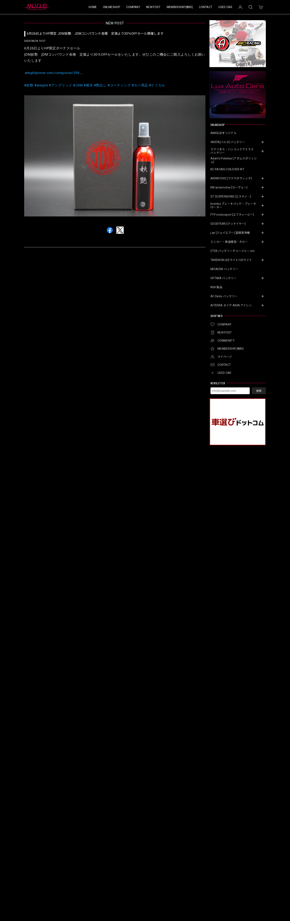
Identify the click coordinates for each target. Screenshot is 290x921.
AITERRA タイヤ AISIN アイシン (231, 305)
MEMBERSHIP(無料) (180, 7)
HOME (93, 7)
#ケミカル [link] (157, 85)
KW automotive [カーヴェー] (229, 187)
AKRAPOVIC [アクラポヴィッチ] (231, 178)
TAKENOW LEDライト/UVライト (231, 260)
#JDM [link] (78, 85)
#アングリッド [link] (60, 85)
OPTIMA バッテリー (223, 278)
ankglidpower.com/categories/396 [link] (54, 73)
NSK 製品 (216, 287)
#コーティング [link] (119, 85)
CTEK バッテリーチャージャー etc (232, 251)
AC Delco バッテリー (223, 296)
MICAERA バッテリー (224, 269)
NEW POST (153, 7)
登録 (258, 390)
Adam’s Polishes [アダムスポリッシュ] (233, 160)
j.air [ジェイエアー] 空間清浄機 (230, 232)
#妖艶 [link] (28, 85)
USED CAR (225, 7)
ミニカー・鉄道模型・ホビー (229, 241)
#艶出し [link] (100, 85)
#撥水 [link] (88, 85)
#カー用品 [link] (140, 85)
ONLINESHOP (111, 7)
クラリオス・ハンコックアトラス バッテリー (233, 151)
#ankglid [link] (41, 85)
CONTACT (205, 7)
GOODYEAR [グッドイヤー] (227, 223)
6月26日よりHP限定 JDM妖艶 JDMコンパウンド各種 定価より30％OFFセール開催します (95, 33)
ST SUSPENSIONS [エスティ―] (230, 196)
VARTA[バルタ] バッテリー (227, 142)
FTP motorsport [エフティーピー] (232, 214)
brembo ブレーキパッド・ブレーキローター (233, 205)
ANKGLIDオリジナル (223, 133)
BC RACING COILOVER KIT (227, 169)
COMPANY (133, 7)
